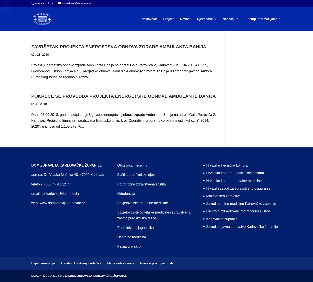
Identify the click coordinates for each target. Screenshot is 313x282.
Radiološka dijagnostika (135, 228)
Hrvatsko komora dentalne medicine (234, 181)
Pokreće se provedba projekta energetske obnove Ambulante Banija (123, 95)
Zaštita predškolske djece (137, 175)
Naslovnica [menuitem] (150, 19)
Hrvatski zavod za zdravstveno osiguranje (238, 188)
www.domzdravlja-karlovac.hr (62, 203)
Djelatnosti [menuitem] (205, 19)
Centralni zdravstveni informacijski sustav (238, 211)
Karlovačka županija (221, 219)
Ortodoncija (126, 193)
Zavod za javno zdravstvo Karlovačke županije (242, 227)
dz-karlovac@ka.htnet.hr (60, 193)
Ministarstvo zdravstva (223, 196)
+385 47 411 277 (44, 3)
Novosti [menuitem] (185, 19)
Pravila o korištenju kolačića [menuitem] (81, 263)
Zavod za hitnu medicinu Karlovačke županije (241, 203)
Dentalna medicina (131, 237)
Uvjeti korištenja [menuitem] (43, 263)
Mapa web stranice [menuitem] (120, 263)
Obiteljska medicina (132, 165)
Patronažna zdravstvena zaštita (141, 184)
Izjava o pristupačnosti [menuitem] (156, 263)
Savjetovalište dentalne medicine (142, 203)
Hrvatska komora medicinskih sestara (235, 173)
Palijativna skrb (129, 246)
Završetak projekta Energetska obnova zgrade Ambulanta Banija (118, 46)
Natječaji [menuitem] (229, 19)
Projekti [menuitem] (168, 19)
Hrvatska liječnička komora (227, 165)
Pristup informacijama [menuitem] (261, 19)
